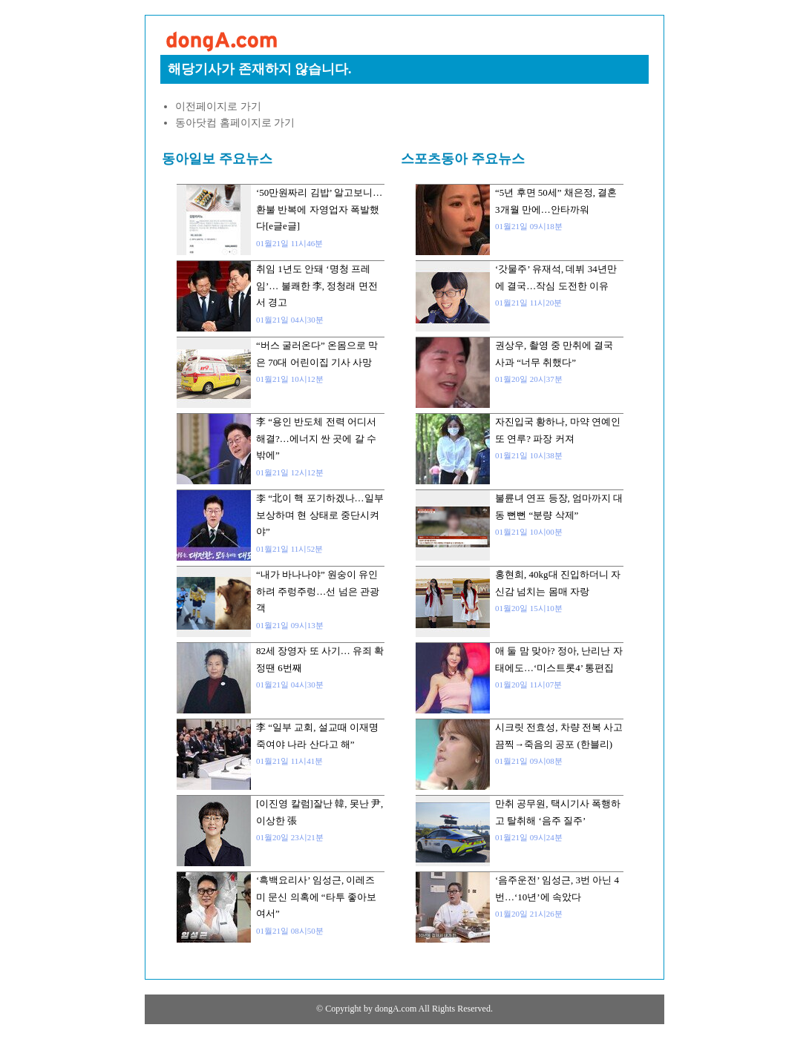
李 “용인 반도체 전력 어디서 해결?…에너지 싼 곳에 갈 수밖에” (316, 438)
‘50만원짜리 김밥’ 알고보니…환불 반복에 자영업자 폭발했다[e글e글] (319, 209)
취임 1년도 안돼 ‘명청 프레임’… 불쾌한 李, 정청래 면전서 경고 (317, 285)
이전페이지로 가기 (218, 106)
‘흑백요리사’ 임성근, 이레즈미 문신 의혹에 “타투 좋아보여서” (316, 896)
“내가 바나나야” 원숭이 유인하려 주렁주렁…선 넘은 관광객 (317, 591)
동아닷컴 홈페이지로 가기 (235, 122)
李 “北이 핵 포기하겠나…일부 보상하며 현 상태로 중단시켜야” (320, 514)
